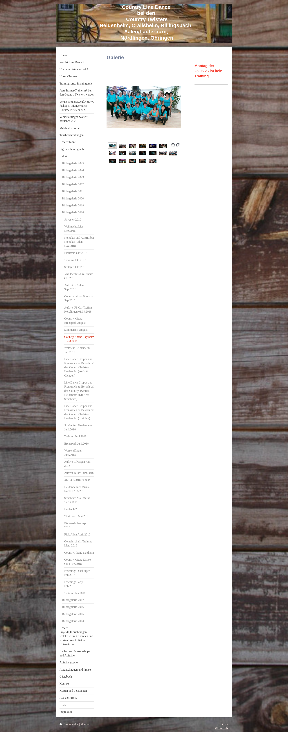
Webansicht (221, 728)
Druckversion (69, 724)
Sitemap (85, 724)
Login (225, 724)
